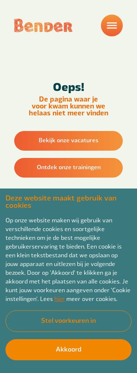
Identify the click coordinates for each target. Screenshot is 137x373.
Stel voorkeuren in (68, 320)
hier (59, 298)
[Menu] (112, 25)
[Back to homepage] (43, 25)
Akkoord (68, 348)
